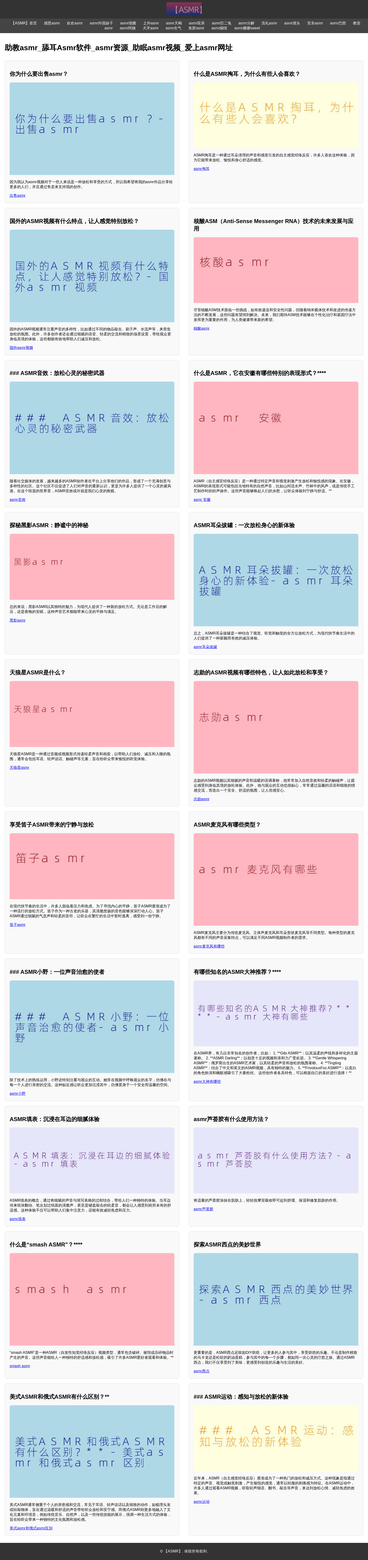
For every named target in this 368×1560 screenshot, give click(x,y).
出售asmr (18, 195)
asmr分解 (246, 23)
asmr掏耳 (202, 169)
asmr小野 (18, 1093)
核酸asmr (202, 328)
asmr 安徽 (202, 500)
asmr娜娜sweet (247, 28)
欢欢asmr (75, 23)
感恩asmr (52, 23)
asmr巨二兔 (221, 23)
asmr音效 (18, 500)
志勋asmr (202, 799)
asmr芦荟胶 (203, 1209)
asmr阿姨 (128, 28)
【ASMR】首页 (24, 23)
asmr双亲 (197, 23)
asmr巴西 (338, 23)
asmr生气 (174, 28)
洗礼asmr (269, 23)
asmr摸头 (292, 23)
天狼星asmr (19, 768)
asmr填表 (18, 1219)
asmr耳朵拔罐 (205, 647)
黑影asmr (18, 620)
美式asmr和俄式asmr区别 (31, 1528)
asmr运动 (202, 1502)
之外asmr (151, 23)
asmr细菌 (128, 23)
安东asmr (315, 23)
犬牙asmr (151, 28)
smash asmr (20, 1366)
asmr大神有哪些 (207, 1082)
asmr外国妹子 (101, 23)
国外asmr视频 (21, 348)
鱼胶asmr (196, 28)
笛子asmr (18, 925)
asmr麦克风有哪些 (209, 946)
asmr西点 (202, 1371)
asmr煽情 (219, 28)
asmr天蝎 (174, 23)
